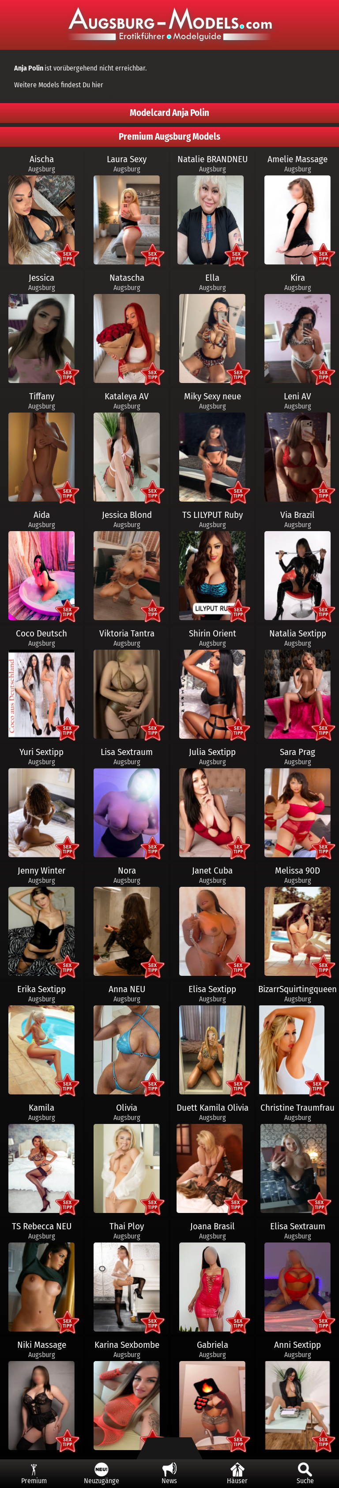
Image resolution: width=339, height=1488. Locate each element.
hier (97, 85)
